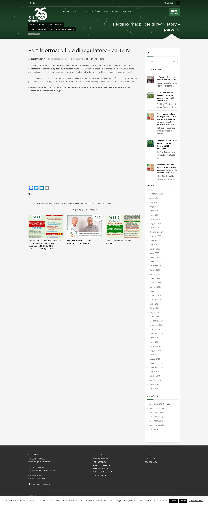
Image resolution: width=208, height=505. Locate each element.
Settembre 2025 (156, 194)
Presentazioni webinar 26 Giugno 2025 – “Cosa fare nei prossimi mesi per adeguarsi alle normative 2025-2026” (166, 119)
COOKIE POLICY (151, 462)
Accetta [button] (173, 500)
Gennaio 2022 (155, 287)
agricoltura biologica (46, 203)
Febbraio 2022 (156, 282)
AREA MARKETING (100, 475)
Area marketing (156, 416)
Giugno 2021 (155, 308)
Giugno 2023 (155, 249)
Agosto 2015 (155, 388)
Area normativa (92, 59)
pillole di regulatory (93, 203)
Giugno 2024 (155, 219)
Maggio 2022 (155, 274)
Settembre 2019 (156, 367)
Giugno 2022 (155, 270)
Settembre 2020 (156, 333)
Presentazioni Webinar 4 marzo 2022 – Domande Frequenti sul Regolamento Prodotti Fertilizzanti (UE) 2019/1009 (44, 244)
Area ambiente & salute (160, 404)
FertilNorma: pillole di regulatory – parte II (79, 241)
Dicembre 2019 (156, 363)
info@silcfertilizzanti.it (42, 462)
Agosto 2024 (155, 210)
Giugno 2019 (155, 376)
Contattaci (174, 12)
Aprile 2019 (154, 384)
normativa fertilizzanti (75, 203)
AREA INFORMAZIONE (101, 459)
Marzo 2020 (155, 359)
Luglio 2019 (154, 371)
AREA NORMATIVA (100, 462)
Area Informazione (158, 412)
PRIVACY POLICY (151, 459)
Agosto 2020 (155, 337)
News (101, 59)
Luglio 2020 (154, 342)
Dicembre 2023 (156, 232)
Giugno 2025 (155, 206)
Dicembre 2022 (156, 261)
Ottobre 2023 (155, 236)
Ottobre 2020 (155, 329)
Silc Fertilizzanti (38, 59)
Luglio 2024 (154, 215)
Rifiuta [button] (183, 500)
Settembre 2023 (156, 240)
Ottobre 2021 (155, 299)
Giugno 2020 (155, 346)
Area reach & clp (157, 425)
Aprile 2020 (154, 354)
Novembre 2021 (156, 295)
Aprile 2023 (154, 253)
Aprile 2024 (154, 227)
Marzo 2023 (155, 257)
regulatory (107, 203)
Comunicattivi (39, 496)
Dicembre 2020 (156, 321)
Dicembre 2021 (156, 291)
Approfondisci (196, 500)
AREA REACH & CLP (100, 468)
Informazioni (155, 429)
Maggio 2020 (155, 350)
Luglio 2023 (154, 244)
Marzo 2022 (155, 278)
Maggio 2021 (155, 312)
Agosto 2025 (155, 198)
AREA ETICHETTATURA (101, 465)
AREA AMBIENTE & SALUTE (103, 472)
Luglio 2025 (154, 202)
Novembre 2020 (156, 325)
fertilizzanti (60, 203)
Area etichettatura (157, 408)
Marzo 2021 (155, 316)
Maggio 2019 (155, 380)
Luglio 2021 (154, 304)
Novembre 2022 (156, 265)
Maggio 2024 (155, 223)
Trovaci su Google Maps (39, 484)
